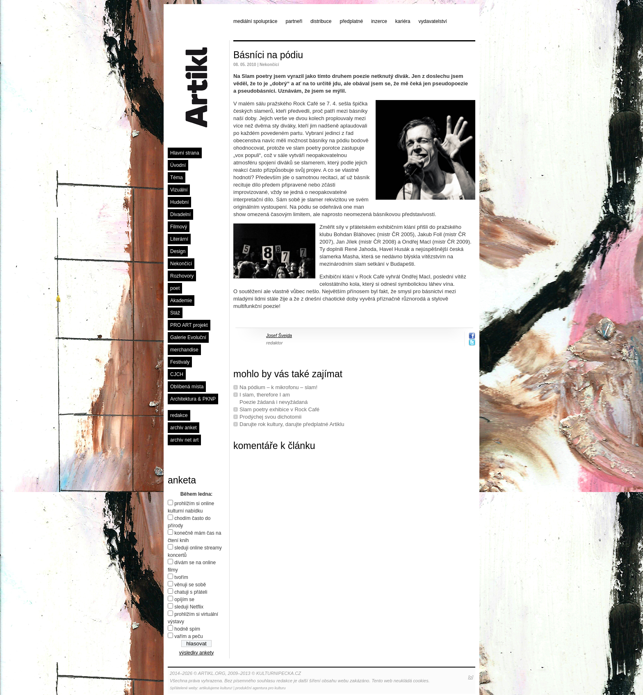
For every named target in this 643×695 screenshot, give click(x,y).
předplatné (351, 21)
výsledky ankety (196, 653)
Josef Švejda (279, 335)
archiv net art (184, 440)
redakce (179, 415)
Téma (176, 177)
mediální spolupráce (255, 21)
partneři (293, 21)
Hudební (179, 202)
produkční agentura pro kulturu (260, 688)
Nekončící (181, 264)
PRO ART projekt (189, 325)
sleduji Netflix (188, 607)
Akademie (181, 300)
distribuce (320, 21)
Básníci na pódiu (268, 55)
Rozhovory (182, 276)
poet (175, 288)
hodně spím (187, 629)
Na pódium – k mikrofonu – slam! (278, 387)
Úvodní (178, 165)
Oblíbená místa (186, 387)
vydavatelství (433, 21)
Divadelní (180, 214)
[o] (470, 676)
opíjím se (184, 599)
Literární (179, 239)
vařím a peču (188, 636)
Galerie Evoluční (188, 337)
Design (177, 251)
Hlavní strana (184, 153)
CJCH (176, 374)
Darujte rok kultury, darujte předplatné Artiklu (291, 424)
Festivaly (179, 362)
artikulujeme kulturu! (216, 688)
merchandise (184, 350)
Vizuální (178, 190)
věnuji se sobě (190, 585)
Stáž (175, 313)
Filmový (178, 227)
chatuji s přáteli (190, 592)
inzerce (379, 21)
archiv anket (183, 428)
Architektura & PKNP (193, 399)
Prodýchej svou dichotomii (270, 417)
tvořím (181, 577)
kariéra (402, 21)
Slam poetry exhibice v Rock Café (279, 409)
